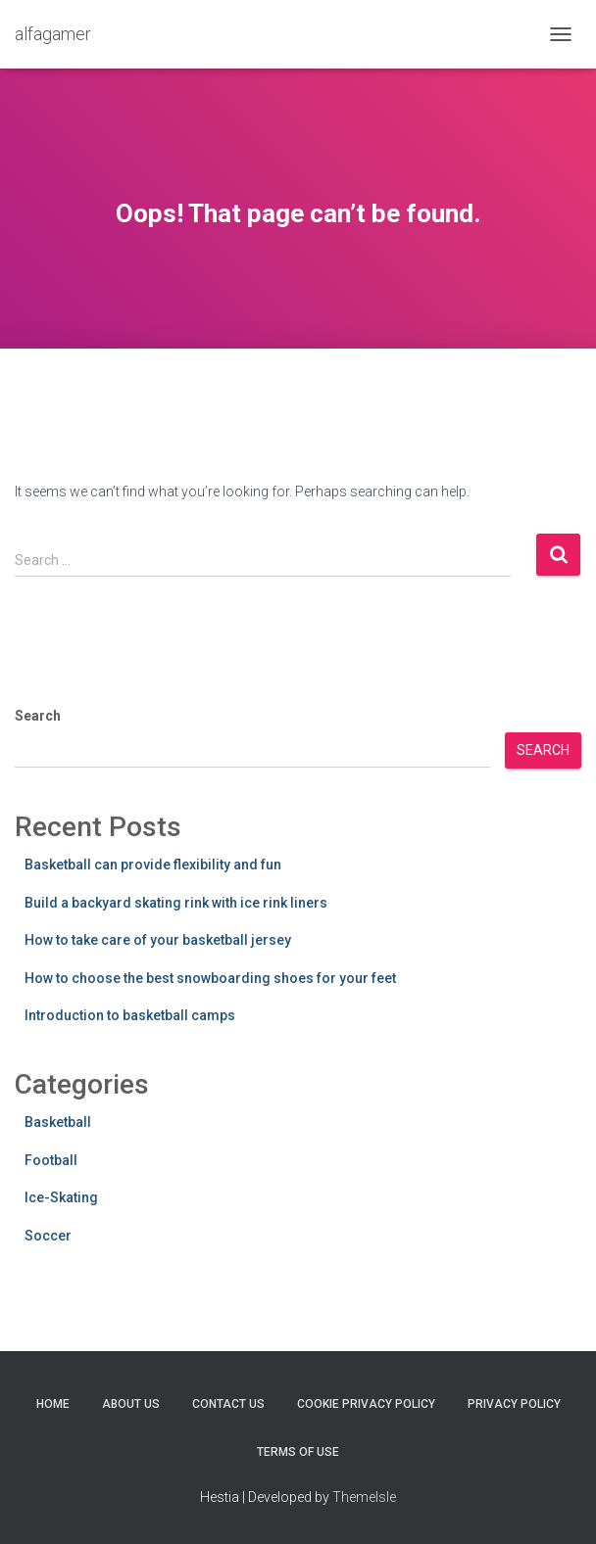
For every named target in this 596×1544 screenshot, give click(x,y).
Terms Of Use (298, 1452)
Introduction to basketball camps (130, 1015)
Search (38, 716)
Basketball (58, 1122)
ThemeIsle (364, 1497)
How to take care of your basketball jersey (158, 940)
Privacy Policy (514, 1404)
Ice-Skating (61, 1197)
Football (51, 1160)
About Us (131, 1404)
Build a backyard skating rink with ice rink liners (176, 903)
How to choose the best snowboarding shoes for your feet (210, 978)
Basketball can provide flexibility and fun (153, 864)
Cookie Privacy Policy (366, 1404)
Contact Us (228, 1404)
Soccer (48, 1235)
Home (53, 1404)
